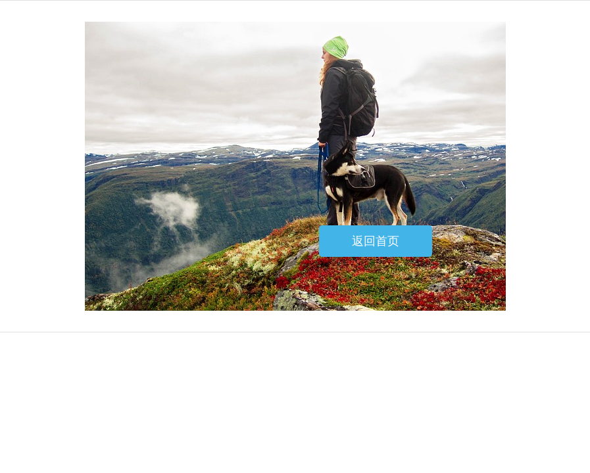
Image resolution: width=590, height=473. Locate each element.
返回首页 (375, 241)
